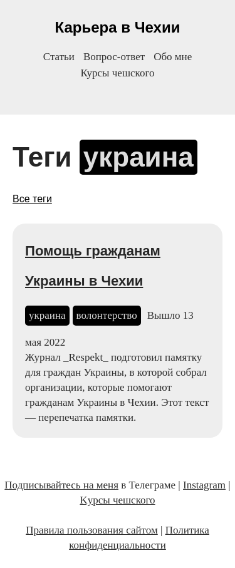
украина (47, 315)
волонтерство (106, 315)
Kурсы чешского (117, 500)
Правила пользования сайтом (92, 530)
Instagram (204, 485)
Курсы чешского (118, 73)
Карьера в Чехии (117, 27)
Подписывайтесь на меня (61, 485)
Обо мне (173, 57)
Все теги (32, 199)
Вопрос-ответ (114, 57)
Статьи (59, 57)
